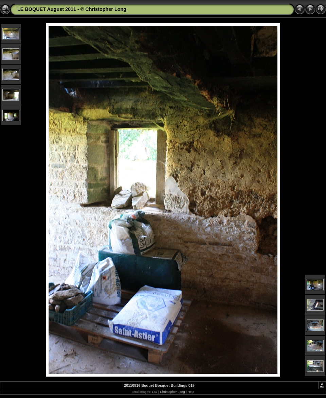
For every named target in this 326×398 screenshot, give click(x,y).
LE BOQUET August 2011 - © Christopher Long (71, 9)
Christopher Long (172, 392)
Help (190, 392)
